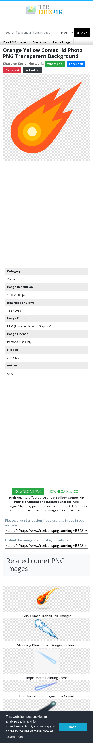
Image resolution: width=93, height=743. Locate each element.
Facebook (75, 64)
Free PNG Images (14, 42)
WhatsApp (55, 64)
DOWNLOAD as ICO (63, 491)
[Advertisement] (46, 213)
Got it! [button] (73, 727)
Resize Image (61, 42)
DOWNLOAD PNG (28, 491)
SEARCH (81, 32)
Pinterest (12, 70)
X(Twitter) (33, 70)
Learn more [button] (14, 736)
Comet (11, 279)
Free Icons (39, 42)
